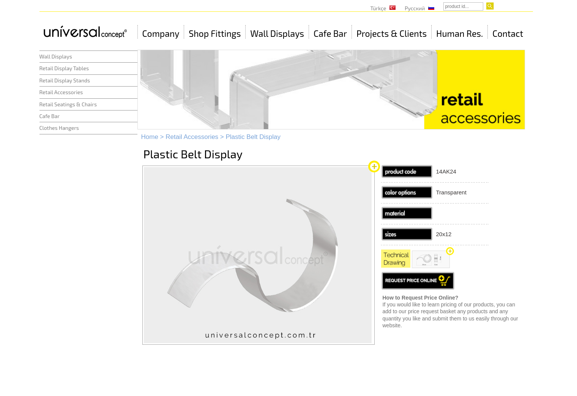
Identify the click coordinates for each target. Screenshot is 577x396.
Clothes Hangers (59, 128)
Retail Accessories (61, 92)
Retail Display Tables (64, 68)
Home (149, 136)
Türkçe (378, 8)
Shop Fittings (215, 33)
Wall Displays (277, 33)
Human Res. (459, 33)
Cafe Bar (330, 33)
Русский (415, 8)
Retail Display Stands (64, 80)
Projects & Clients (391, 33)
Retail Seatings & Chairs (68, 104)
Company (161, 33)
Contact (507, 33)
